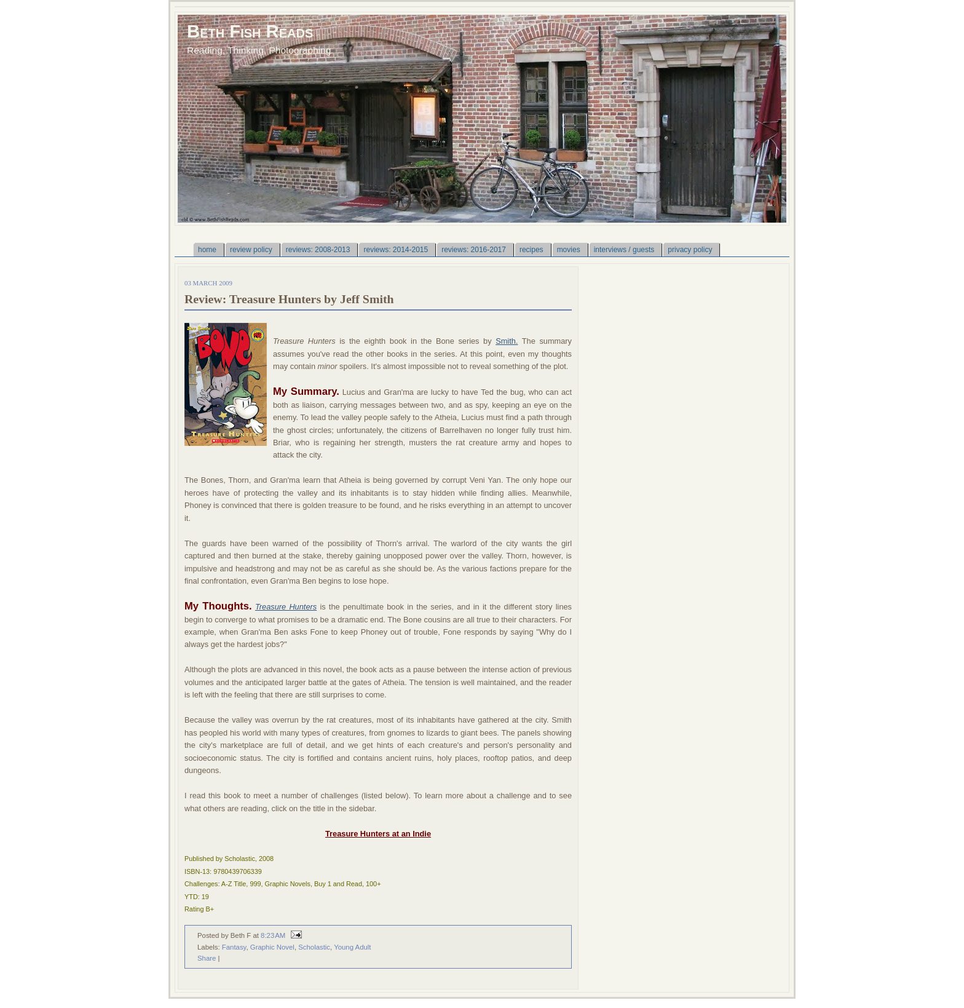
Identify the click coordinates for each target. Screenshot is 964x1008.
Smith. (507, 341)
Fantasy (234, 947)
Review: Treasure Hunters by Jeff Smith (289, 299)
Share (206, 958)
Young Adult (352, 947)
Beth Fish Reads (250, 31)
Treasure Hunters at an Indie (378, 833)
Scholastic (314, 947)
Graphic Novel (272, 947)
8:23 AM (273, 935)
